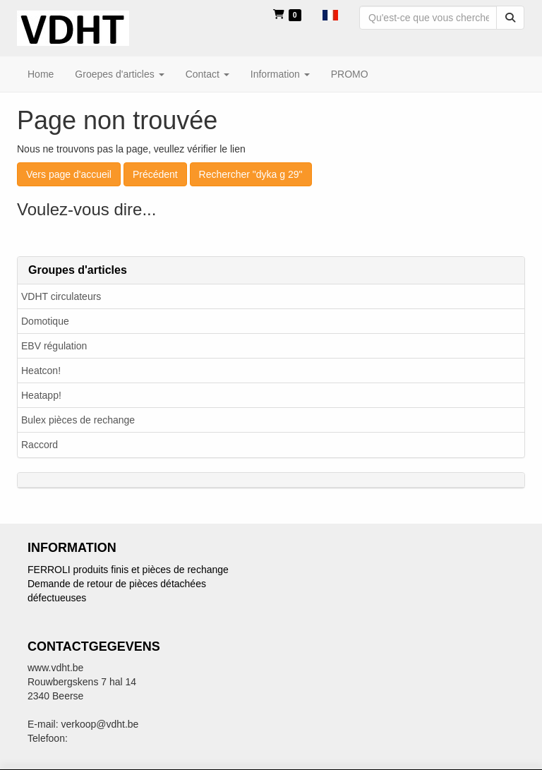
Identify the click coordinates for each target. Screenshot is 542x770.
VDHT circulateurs (61, 296)
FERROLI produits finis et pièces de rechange (128, 569)
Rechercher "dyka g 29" (251, 174)
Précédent (155, 174)
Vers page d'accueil (69, 174)
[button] (330, 14)
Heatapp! (41, 395)
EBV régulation (54, 345)
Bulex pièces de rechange (78, 420)
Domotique (45, 321)
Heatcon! (41, 370)
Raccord (39, 444)
